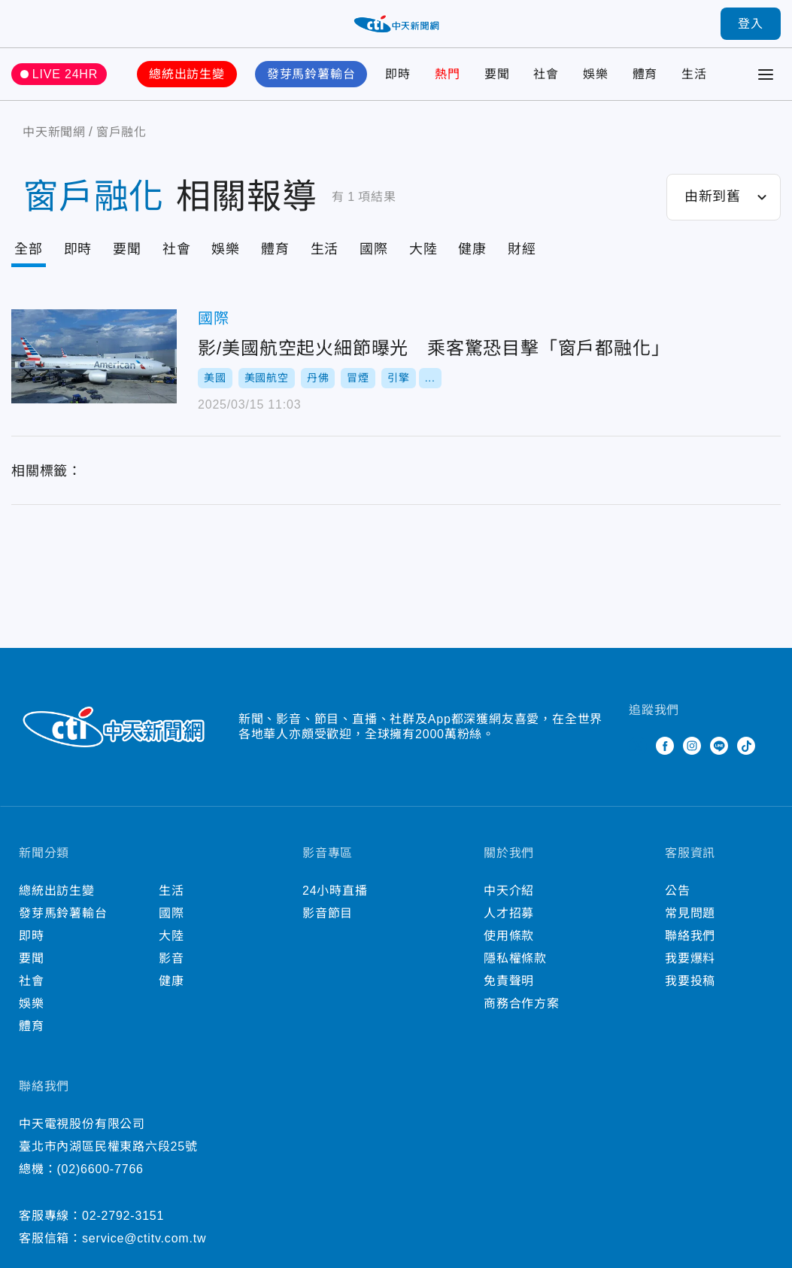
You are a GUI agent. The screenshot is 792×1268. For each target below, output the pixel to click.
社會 (546, 74)
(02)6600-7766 (99, 1169)
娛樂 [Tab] (225, 249)
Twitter (638, 746)
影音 (171, 958)
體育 (645, 74)
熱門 (447, 74)
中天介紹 (509, 890)
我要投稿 (690, 981)
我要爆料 (690, 958)
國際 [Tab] (374, 249)
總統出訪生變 (187, 74)
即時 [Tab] (78, 249)
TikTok (746, 746)
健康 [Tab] (472, 249)
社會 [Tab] (176, 249)
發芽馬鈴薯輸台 (311, 74)
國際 (213, 318)
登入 (750, 23)
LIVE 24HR (65, 74)
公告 (677, 890)
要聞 (497, 74)
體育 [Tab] (275, 249)
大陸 (171, 935)
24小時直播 (335, 890)
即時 (398, 74)
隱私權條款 (515, 958)
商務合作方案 (522, 1003)
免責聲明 (509, 981)
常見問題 (690, 913)
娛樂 (595, 74)
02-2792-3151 (123, 1215)
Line (719, 746)
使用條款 (509, 935)
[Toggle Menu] (766, 74)
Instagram (692, 746)
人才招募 (509, 913)
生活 (694, 74)
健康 (171, 981)
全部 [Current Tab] (28, 249)
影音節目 (327, 913)
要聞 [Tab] (127, 249)
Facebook (665, 746)
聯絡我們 (690, 935)
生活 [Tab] (325, 249)
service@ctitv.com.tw (144, 1238)
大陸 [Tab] (423, 249)
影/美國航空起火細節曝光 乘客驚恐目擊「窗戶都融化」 (94, 356)
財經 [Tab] (522, 249)
